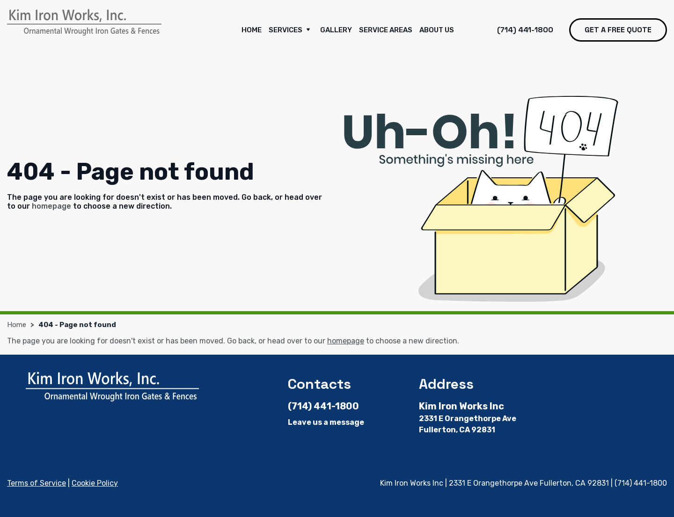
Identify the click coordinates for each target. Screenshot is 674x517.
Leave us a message (326, 422)
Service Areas (385, 30)
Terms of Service (36, 483)
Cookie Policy (95, 483)
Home (252, 30)
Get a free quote (618, 30)
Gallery (336, 30)
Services (291, 30)
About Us (436, 30)
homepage (51, 206)
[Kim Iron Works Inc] (84, 22)
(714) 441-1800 (525, 30)
